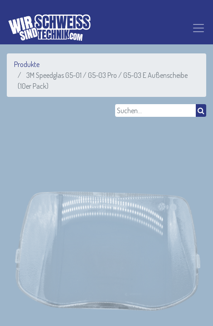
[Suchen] (201, 110)
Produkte (26, 64)
